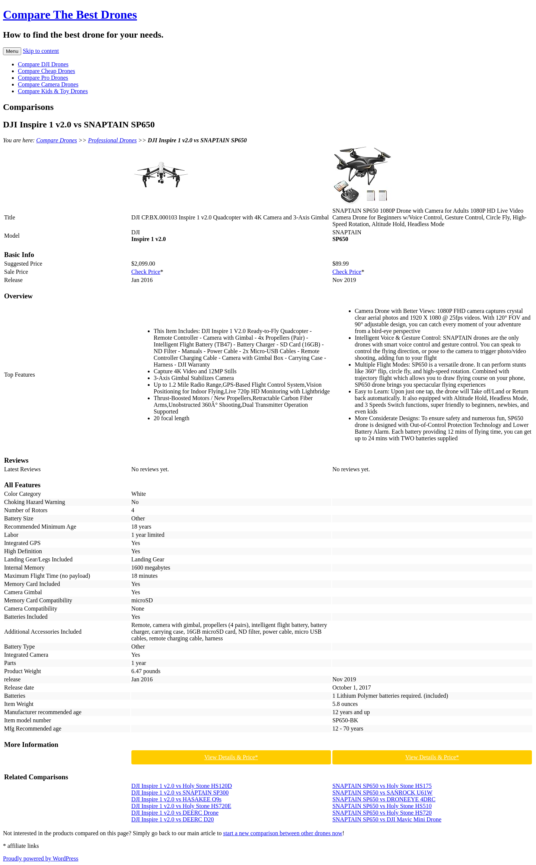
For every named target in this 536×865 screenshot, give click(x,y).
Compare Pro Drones (43, 78)
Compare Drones (56, 140)
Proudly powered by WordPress (40, 858)
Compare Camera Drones (48, 84)
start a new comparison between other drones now (282, 833)
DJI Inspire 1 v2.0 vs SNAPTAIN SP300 (180, 792)
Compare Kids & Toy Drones (53, 91)
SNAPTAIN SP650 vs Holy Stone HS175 (382, 786)
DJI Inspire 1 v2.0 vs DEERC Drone (174, 812)
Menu (12, 51)
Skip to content (41, 51)
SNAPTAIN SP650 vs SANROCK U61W (382, 792)
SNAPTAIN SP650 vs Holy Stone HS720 (382, 812)
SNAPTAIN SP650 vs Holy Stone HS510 (382, 806)
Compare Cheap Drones (46, 71)
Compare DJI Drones (43, 64)
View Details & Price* (231, 757)
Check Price (145, 272)
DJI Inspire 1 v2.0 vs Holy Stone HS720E (181, 806)
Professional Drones (112, 140)
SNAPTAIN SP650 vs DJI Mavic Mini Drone (386, 819)
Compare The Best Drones (70, 14)
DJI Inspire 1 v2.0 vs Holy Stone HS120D (181, 786)
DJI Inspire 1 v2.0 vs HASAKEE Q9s (176, 799)
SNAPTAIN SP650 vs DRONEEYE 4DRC (384, 799)
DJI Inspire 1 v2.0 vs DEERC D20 (172, 819)
